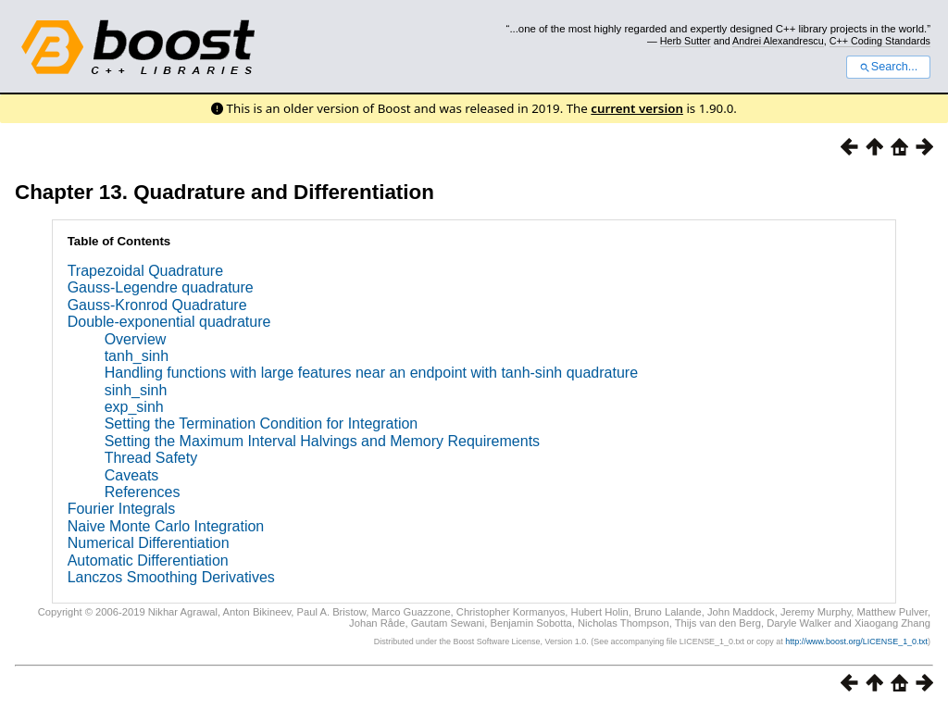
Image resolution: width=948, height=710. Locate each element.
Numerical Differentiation (149, 543)
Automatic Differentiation (148, 560)
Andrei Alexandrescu (778, 40)
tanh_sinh (136, 356)
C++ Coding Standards (880, 40)
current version (637, 108)
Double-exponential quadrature (169, 322)
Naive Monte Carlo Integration (166, 526)
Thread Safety (151, 458)
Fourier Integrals (122, 509)
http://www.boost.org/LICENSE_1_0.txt (856, 641)
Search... (888, 66)
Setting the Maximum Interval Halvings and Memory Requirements (322, 441)
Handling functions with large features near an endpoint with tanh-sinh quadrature (371, 372)
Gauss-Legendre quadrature (161, 287)
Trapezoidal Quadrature (145, 271)
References (143, 492)
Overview (136, 339)
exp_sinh (134, 407)
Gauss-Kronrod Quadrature (157, 305)
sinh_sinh (136, 390)
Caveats (132, 475)
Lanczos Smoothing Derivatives (171, 577)
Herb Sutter (685, 40)
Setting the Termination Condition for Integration (261, 423)
